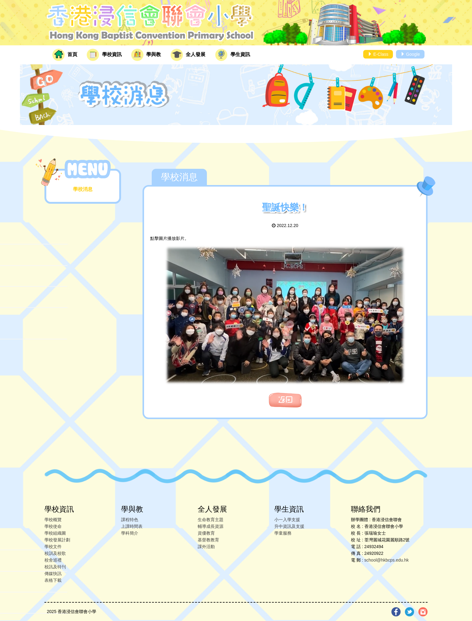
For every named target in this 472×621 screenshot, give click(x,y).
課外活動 (206, 546)
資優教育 (206, 533)
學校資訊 (104, 55)
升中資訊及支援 (289, 526)
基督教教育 (208, 539)
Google (410, 54)
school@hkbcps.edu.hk (386, 560)
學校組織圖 (55, 533)
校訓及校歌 (55, 553)
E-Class (378, 54)
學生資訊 (232, 55)
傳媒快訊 (53, 573)
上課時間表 (132, 526)
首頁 (64, 55)
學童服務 (282, 533)
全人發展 (187, 55)
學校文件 (53, 546)
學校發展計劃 (57, 539)
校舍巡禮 (53, 560)
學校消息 (83, 189)
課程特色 (129, 519)
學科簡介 (129, 533)
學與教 (146, 55)
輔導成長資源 (210, 526)
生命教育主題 (210, 519)
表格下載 (53, 580)
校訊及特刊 (55, 566)
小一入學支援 (287, 519)
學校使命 (53, 526)
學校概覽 (53, 519)
